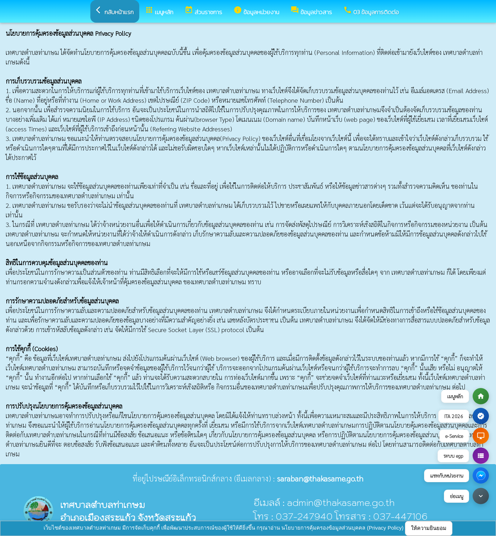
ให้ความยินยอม (428, 528)
